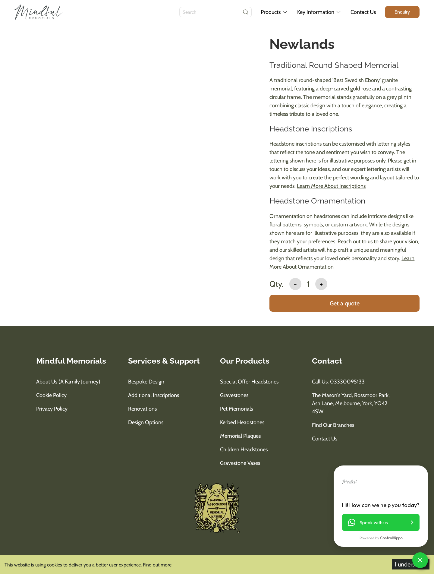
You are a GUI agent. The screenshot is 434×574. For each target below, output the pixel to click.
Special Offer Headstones (249, 381)
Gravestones (234, 395)
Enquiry (402, 12)
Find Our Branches (333, 425)
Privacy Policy (52, 408)
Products (274, 12)
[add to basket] (344, 304)
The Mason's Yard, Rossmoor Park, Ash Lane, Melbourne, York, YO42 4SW (351, 403)
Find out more (157, 565)
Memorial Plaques (240, 436)
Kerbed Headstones (242, 422)
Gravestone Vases (240, 463)
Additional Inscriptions (153, 395)
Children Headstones (244, 449)
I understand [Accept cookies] (410, 564)
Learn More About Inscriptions (331, 186)
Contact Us (363, 12)
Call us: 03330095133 (338, 381)
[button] (381, 522)
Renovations (142, 408)
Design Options (145, 422)
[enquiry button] (402, 12)
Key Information (319, 12)
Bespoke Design (146, 381)
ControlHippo (391, 538)
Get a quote (345, 303)
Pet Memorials (236, 408)
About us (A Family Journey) (68, 381)
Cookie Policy (51, 395)
